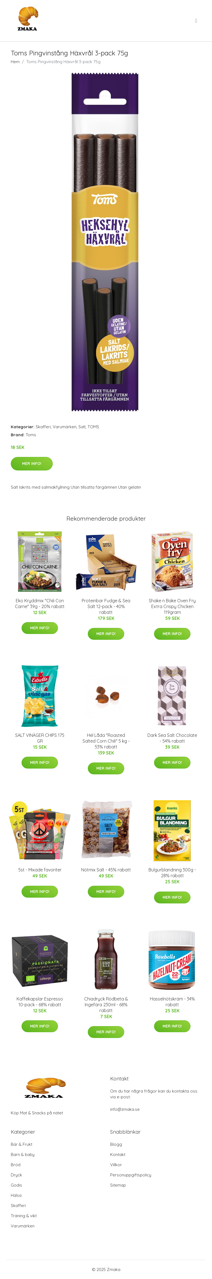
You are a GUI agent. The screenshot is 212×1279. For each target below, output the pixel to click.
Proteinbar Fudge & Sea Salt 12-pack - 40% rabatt (106, 606)
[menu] (196, 21)
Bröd (15, 1164)
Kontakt (117, 1154)
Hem (15, 61)
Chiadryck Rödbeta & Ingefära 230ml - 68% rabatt (106, 1004)
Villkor (116, 1164)
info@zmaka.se (125, 1109)
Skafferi (43, 426)
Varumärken (64, 426)
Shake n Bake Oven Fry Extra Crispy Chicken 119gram (172, 606)
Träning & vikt (24, 1215)
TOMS (93, 426)
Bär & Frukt (21, 1144)
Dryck (16, 1175)
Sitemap (118, 1185)
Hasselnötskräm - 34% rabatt (172, 1001)
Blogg (116, 1144)
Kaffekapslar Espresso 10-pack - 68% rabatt (40, 1001)
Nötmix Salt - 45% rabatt (106, 870)
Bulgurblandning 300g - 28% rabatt (172, 872)
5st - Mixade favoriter (40, 870)
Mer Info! (31, 463)
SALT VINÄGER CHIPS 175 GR (39, 738)
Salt (82, 426)
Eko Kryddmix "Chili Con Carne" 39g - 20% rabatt (40, 603)
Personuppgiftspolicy (130, 1175)
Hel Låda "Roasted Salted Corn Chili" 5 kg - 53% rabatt (106, 741)
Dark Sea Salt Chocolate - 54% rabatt (172, 738)
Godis (16, 1185)
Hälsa (16, 1195)
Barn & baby (23, 1154)
